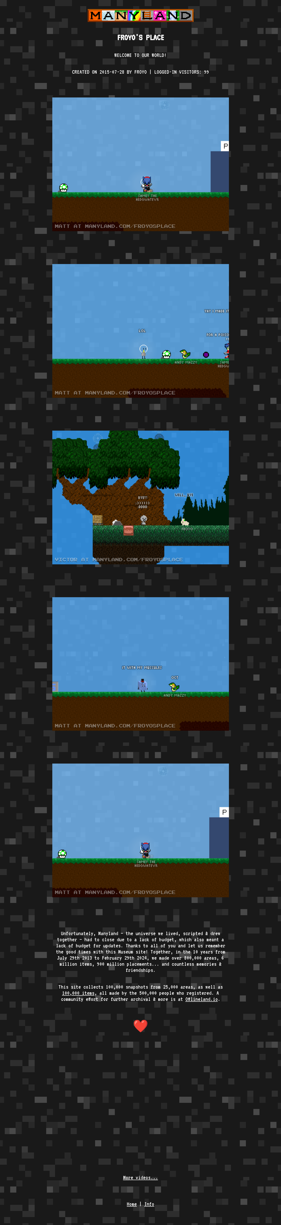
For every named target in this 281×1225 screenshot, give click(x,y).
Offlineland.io (201, 999)
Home (132, 1204)
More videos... (140, 1177)
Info (149, 1204)
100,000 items (78, 993)
